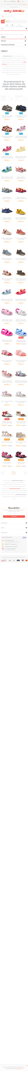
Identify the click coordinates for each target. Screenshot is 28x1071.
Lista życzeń (22, 1)
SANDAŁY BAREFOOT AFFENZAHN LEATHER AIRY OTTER (21, 178)
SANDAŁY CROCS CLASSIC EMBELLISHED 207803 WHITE (21, 320)
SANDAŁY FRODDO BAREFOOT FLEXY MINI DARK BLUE (21, 279)
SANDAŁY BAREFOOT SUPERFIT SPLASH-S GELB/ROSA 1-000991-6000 (21, 158)
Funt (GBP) (19, 4)
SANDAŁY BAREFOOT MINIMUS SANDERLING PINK (7, 137)
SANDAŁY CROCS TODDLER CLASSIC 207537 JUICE (7, 341)
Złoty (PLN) (24, 4)
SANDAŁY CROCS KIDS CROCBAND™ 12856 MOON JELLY (21, 341)
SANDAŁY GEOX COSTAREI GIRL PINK (7, 402)
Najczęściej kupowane (8, 45)
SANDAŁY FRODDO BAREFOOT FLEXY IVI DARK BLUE (21, 259)
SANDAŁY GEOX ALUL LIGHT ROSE (21, 442)
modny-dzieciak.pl (5, 34)
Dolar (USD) (9, 4)
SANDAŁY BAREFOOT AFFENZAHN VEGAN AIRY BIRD (21, 198)
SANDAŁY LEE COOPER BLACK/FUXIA (21, 463)
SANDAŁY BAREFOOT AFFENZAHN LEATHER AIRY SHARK (7, 199)
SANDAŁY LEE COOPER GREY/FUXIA (7, 463)
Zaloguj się (7, 25)
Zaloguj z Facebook (19, 25)
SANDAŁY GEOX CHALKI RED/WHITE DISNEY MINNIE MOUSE (7, 423)
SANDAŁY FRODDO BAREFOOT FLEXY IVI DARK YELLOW (21, 218)
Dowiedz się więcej (19, 1068)
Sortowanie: (3, 96)
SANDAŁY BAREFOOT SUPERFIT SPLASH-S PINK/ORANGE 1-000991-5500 (21, 300)
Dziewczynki (16, 34)
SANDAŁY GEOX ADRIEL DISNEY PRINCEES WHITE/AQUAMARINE (21, 381)
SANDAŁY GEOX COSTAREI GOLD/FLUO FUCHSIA (21, 422)
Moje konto (4, 532)
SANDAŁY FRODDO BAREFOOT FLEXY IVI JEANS (7, 259)
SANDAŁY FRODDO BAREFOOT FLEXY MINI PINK (7, 279)
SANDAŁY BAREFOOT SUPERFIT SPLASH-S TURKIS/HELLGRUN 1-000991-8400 (7, 178)
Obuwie (11, 34)
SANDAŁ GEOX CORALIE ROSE (7, 442)
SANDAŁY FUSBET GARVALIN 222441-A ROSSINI (7, 361)
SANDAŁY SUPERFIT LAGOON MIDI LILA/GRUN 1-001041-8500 (21, 137)
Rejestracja (12, 25)
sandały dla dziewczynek (14, 488)
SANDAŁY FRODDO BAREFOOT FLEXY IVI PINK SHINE (7, 239)
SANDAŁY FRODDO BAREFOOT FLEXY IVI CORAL (21, 239)
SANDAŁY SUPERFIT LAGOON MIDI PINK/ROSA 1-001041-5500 (7, 157)
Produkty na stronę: (19, 96)
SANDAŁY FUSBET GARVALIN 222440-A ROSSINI (21, 361)
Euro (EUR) (14, 4)
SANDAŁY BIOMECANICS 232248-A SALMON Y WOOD (7, 381)
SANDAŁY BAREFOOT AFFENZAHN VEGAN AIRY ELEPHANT (7, 219)
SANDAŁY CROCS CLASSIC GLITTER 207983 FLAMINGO (7, 320)
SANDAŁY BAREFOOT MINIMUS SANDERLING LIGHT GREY (7, 116)
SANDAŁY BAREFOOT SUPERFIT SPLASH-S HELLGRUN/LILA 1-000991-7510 (7, 300)
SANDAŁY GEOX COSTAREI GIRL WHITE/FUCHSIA (21, 402)
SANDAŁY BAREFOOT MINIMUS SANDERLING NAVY (21, 116)
